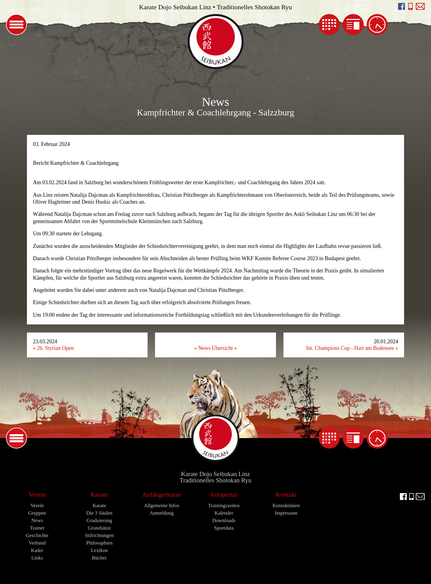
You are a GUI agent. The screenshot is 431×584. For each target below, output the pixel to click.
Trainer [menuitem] (37, 528)
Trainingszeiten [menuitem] (377, 24)
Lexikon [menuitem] (99, 550)
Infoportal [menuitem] (224, 494)
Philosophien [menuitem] (99, 543)
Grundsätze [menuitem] (99, 528)
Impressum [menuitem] (286, 513)
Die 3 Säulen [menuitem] (99, 513)
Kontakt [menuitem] (286, 494)
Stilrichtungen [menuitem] (99, 535)
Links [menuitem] (37, 558)
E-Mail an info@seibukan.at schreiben (420, 6)
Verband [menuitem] (37, 543)
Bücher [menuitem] (99, 558)
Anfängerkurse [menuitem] (161, 494)
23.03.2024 (53, 344)
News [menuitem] (353, 24)
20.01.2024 (352, 344)
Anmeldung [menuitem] (162, 513)
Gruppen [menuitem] (37, 513)
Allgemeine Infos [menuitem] (161, 505)
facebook (401, 6)
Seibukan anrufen (410, 6)
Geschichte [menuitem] (37, 535)
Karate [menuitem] (99, 494)
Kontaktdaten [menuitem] (286, 505)
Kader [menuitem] (37, 550)
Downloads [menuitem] (223, 520)
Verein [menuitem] (36, 494)
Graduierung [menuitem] (99, 520)
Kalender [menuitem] (329, 24)
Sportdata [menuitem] (224, 528)
